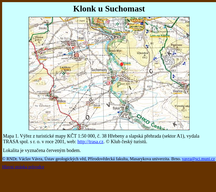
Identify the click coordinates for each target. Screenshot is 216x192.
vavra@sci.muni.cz (198, 159)
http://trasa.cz (90, 141)
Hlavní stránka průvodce (23, 167)
